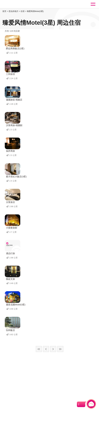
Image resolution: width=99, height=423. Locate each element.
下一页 (53, 349)
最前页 (39, 349)
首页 (4, 11)
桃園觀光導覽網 (14, 4)
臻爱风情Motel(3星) (35, 11)
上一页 (46, 349)
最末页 (60, 349)
